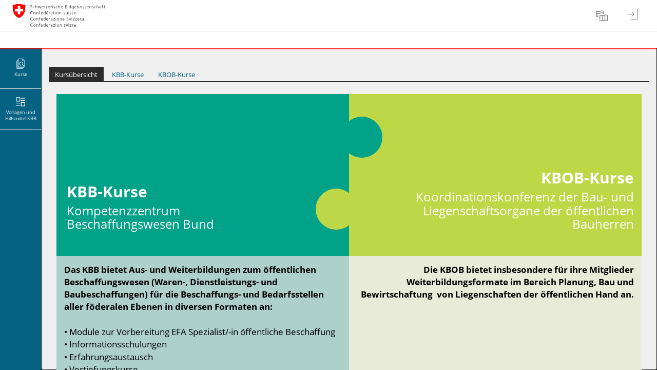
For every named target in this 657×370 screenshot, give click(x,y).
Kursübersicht (76, 74)
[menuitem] (603, 15)
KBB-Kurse (128, 74)
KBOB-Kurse (176, 74)
